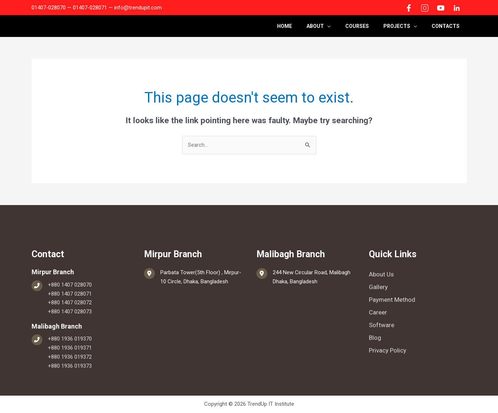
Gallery (378, 287)
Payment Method (392, 299)
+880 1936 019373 (70, 366)
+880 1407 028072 (70, 302)
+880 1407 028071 (70, 294)
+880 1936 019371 (70, 348)
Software (381, 325)
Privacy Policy (387, 350)
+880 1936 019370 (70, 338)
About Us (381, 274)
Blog (375, 337)
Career (378, 312)
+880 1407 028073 (70, 311)
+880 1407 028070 (70, 284)
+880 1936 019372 (70, 357)
